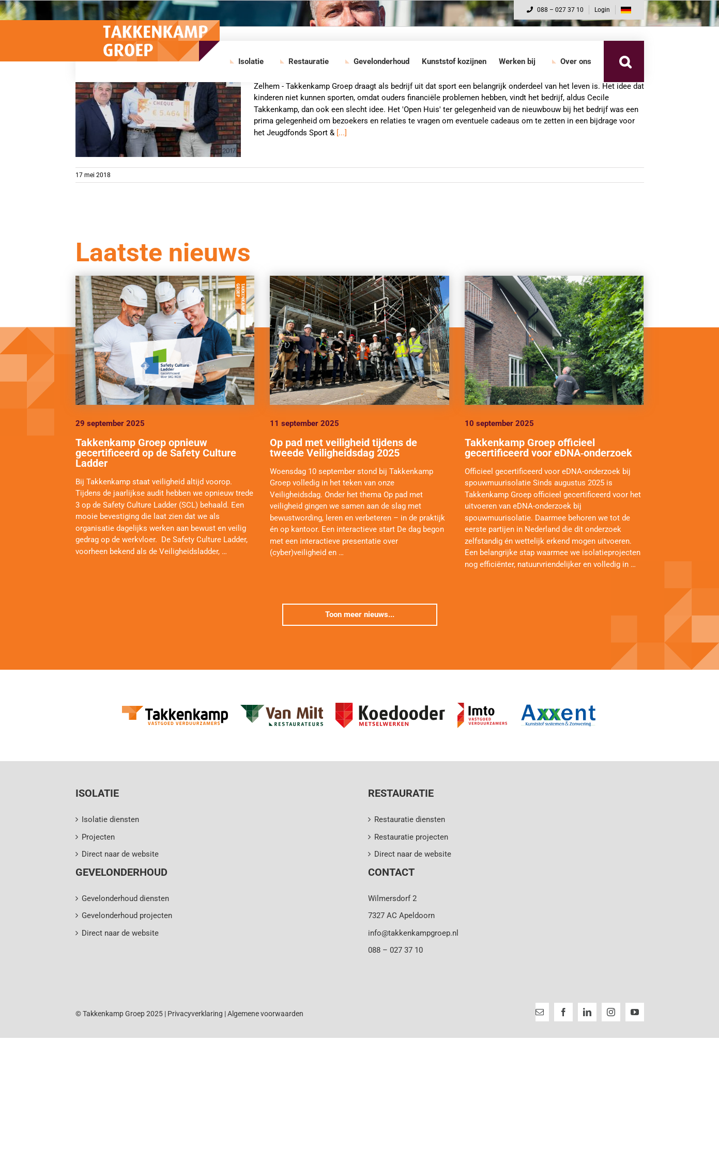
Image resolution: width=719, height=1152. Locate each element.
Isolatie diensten (110, 819)
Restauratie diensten (409, 819)
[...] (341, 132)
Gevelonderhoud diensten (125, 898)
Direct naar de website (120, 854)
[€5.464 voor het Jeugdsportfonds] (158, 105)
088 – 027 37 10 (555, 9)
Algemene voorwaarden (265, 1013)
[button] (625, 61)
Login (602, 9)
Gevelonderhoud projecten (127, 915)
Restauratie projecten (411, 837)
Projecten (98, 837)
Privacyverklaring (195, 1013)
